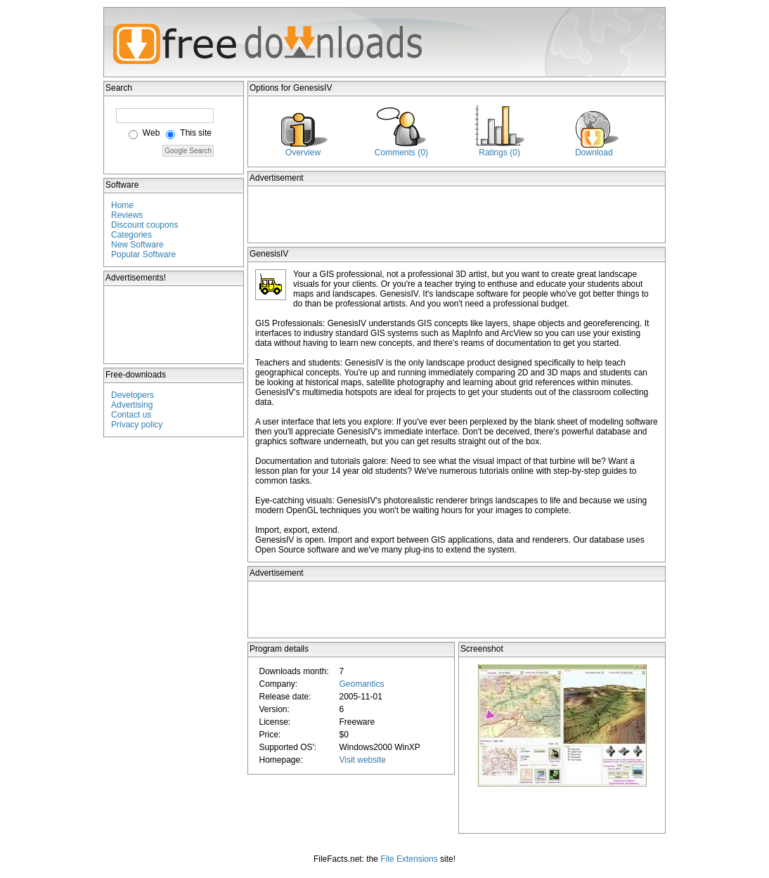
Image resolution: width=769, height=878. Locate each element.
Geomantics (361, 684)
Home (122, 205)
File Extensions (408, 859)
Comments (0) (401, 152)
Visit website (362, 760)
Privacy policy (136, 425)
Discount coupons (144, 225)
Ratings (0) (499, 152)
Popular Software (143, 254)
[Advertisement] (174, 324)
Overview (303, 152)
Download (593, 152)
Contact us (131, 415)
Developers (132, 395)
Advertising (132, 405)
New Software (137, 245)
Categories (131, 235)
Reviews (127, 215)
